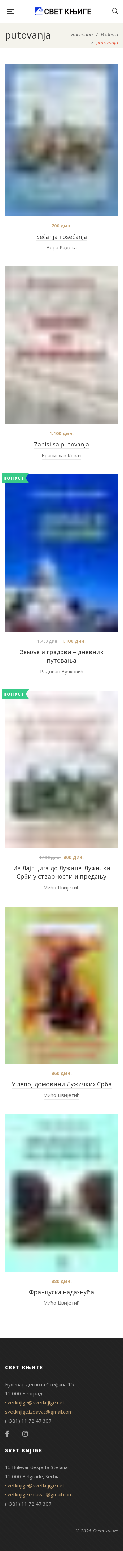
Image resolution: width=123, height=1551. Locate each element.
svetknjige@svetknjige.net (34, 1402)
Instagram (25, 1434)
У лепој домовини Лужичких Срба (62, 1084)
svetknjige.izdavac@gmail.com (39, 1411)
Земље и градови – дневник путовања (61, 656)
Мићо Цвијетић (61, 887)
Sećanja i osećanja (61, 236)
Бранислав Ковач (61, 455)
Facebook (7, 1434)
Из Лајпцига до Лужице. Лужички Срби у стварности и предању (61, 872)
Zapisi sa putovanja (61, 444)
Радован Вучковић (61, 671)
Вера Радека (61, 247)
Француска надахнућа (61, 1292)
